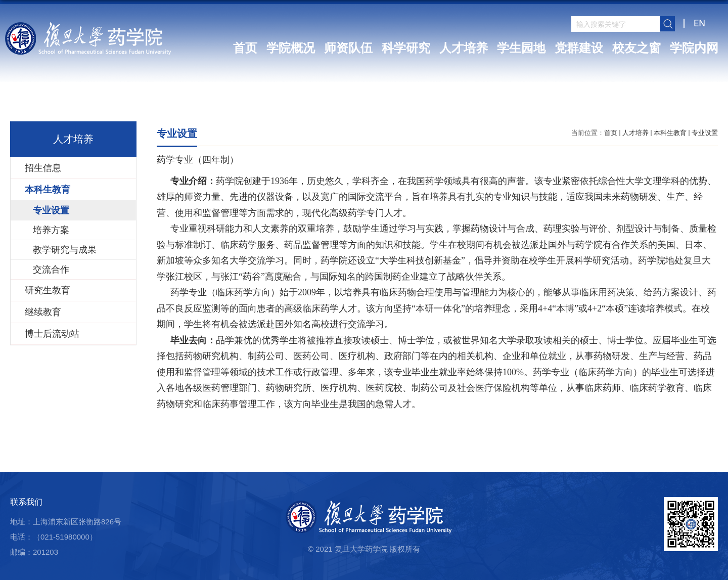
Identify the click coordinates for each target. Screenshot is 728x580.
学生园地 (521, 48)
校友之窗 (636, 48)
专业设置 (705, 133)
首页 (245, 48)
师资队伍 (348, 48)
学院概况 (290, 48)
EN (699, 23)
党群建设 (579, 48)
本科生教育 (670, 133)
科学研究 (406, 48)
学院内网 (694, 48)
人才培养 (463, 48)
